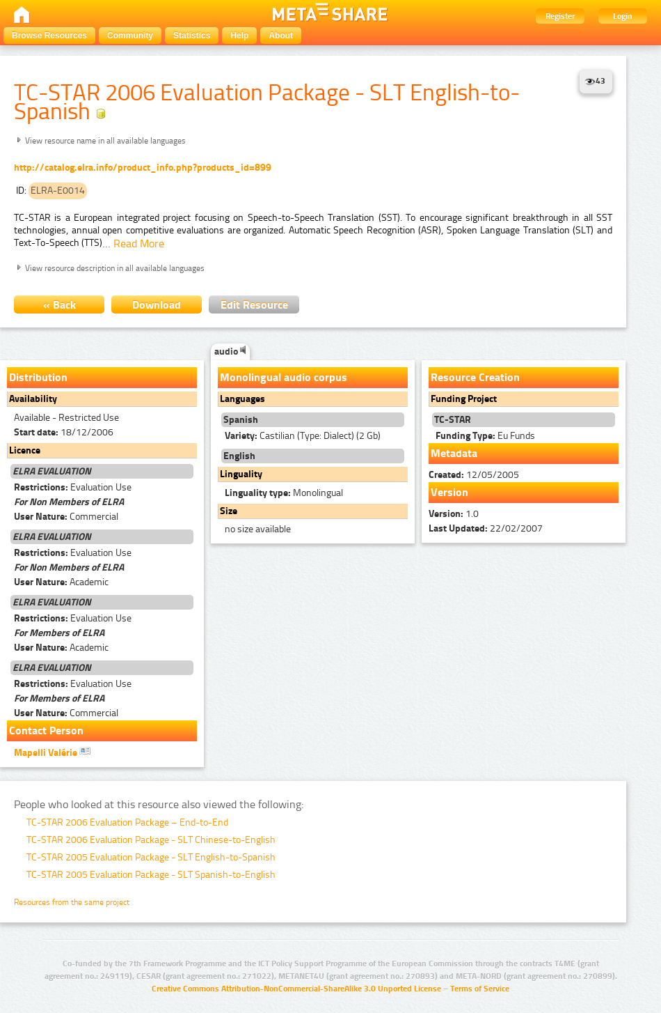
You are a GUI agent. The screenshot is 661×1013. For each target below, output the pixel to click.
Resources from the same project (71, 902)
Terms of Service (479, 988)
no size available (258, 529)
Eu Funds (485, 436)
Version (449, 492)
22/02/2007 (486, 528)
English (239, 456)
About (281, 35)
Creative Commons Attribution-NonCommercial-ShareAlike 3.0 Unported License (296, 988)
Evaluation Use (73, 487)
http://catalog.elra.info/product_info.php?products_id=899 (142, 167)
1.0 (454, 514)
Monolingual (284, 493)
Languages (242, 399)
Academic (61, 582)
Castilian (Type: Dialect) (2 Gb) (303, 436)
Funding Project (464, 399)
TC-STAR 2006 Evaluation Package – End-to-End (127, 822)
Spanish (240, 420)
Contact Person (46, 730)
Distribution (38, 377)
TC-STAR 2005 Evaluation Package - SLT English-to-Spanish (151, 857)
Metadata (454, 453)
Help (239, 35)
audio (230, 351)
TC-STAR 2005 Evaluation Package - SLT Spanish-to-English (151, 875)
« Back (59, 304)
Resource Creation (475, 377)
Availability (33, 399)
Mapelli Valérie (52, 752)
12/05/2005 (474, 475)
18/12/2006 (63, 432)
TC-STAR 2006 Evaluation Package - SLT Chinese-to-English (151, 840)
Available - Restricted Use (66, 418)
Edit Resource (254, 304)
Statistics (191, 35)
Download (156, 304)
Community (130, 35)
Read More (138, 243)
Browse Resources (49, 35)
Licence (24, 450)
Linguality (241, 474)
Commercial (66, 517)
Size (228, 511)
